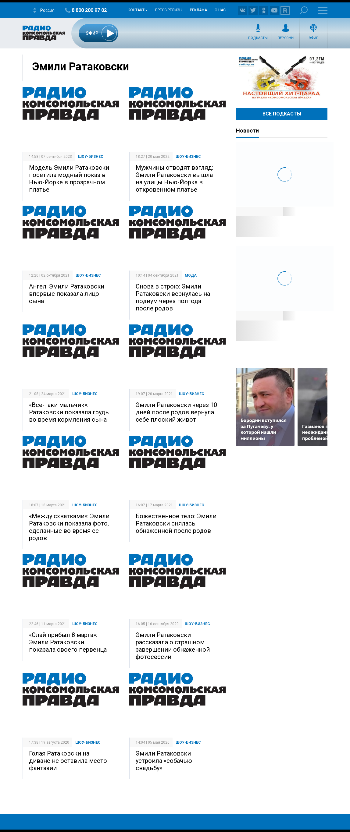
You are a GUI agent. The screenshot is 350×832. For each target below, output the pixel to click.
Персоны (285, 38)
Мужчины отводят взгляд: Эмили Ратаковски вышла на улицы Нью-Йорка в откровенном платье (174, 178)
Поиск (304, 10)
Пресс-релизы (168, 10)
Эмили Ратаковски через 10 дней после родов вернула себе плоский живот (176, 412)
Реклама (198, 10)
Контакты (138, 10)
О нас (220, 10)
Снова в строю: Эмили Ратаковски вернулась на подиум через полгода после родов (173, 297)
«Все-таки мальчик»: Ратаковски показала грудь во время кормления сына (69, 412)
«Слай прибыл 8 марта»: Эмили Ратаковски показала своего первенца (68, 642)
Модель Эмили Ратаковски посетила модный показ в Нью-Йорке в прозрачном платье (69, 178)
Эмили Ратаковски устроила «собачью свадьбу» (164, 761)
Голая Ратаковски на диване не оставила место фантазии (68, 761)
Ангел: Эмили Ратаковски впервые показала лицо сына (66, 294)
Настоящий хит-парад (281, 77)
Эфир (314, 38)
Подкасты (258, 38)
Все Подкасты (281, 114)
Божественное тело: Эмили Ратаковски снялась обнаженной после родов (176, 523)
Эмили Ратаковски (80, 66)
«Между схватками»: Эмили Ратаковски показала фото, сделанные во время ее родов (69, 527)
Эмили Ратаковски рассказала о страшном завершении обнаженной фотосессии (173, 645)
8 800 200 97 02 (89, 10)
